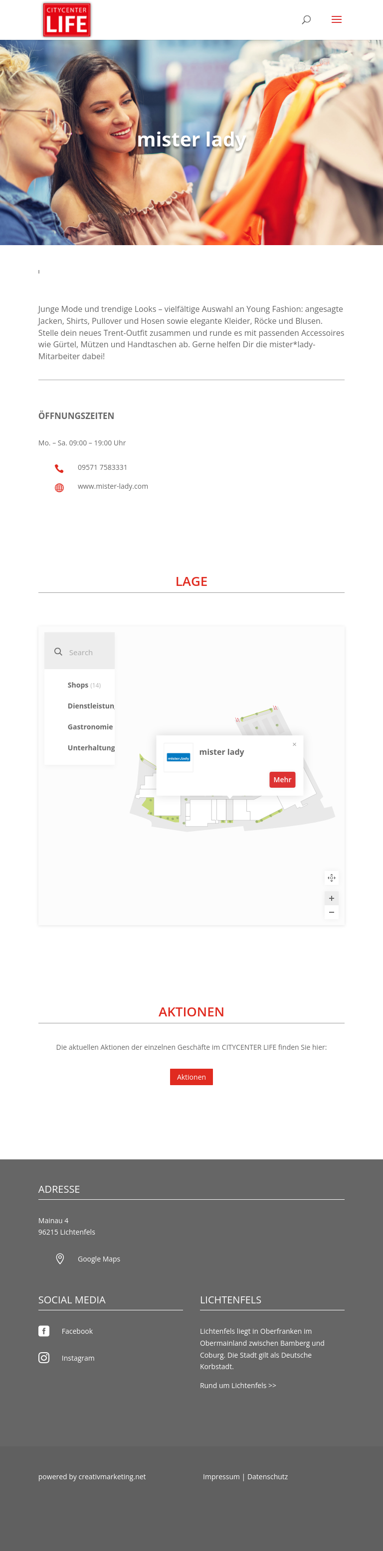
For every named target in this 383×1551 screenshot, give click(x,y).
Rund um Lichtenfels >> (238, 1385)
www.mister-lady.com (113, 486)
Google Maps (99, 1259)
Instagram (78, 1358)
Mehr (282, 778)
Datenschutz (267, 1476)
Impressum (221, 1476)
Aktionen (191, 1077)
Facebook (77, 1331)
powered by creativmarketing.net (92, 1476)
